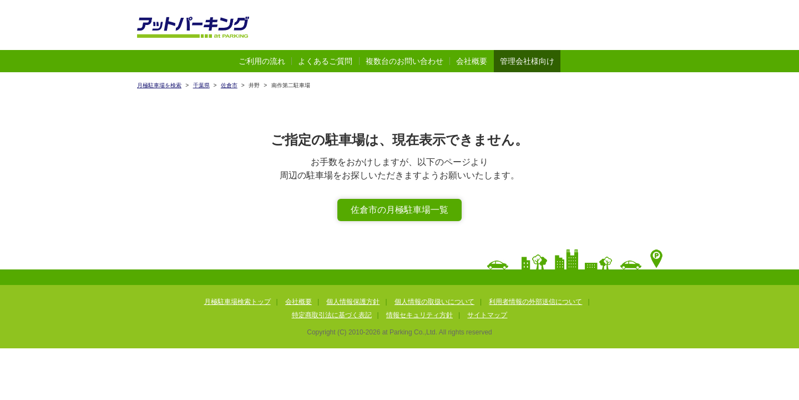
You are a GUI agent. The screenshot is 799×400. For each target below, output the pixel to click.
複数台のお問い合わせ (404, 61)
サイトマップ (487, 315)
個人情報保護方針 (353, 302)
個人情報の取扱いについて (434, 302)
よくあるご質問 (325, 61)
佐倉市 (229, 85)
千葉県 (201, 85)
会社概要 (471, 61)
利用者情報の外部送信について (535, 302)
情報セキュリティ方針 (419, 315)
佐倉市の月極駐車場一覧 (399, 209)
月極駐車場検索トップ (237, 302)
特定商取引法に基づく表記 (332, 315)
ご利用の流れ (262, 61)
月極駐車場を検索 (159, 85)
